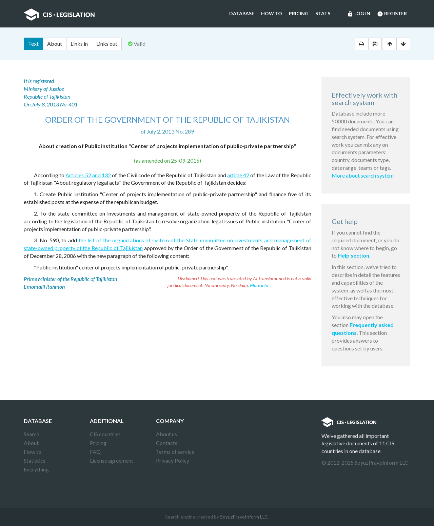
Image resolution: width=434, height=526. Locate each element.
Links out (106, 43)
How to (271, 13)
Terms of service (175, 451)
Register (392, 14)
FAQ (95, 451)
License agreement (111, 460)
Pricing (299, 13)
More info (259, 285)
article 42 (238, 175)
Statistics (34, 460)
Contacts (166, 443)
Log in (358, 14)
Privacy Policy (172, 460)
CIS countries (105, 434)
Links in (79, 43)
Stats (322, 13)
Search (31, 434)
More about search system (363, 175)
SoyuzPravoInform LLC (244, 517)
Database (241, 13)
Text (33, 43)
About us (166, 434)
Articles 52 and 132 (88, 175)
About (54, 43)
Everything (36, 469)
